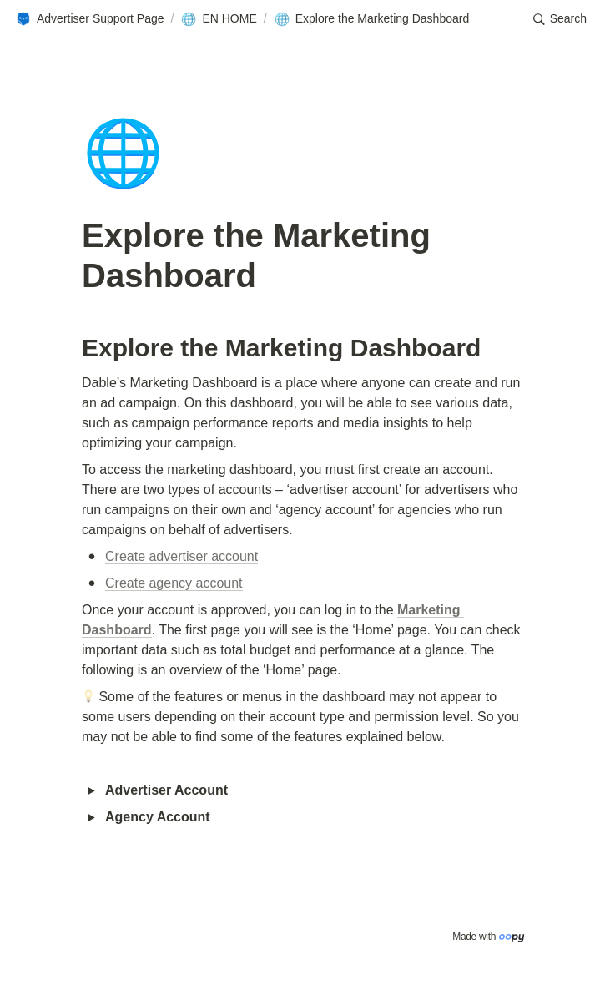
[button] (89, 19)
